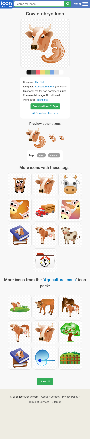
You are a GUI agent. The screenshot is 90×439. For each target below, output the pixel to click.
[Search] (67, 4)
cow (41, 155)
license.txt (42, 99)
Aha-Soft (40, 82)
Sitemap (56, 401)
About (44, 396)
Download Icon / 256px (45, 106)
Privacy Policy (70, 396)
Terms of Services (39, 401)
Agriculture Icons (44, 86)
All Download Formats (45, 113)
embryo (54, 155)
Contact (55, 396)
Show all (45, 381)
